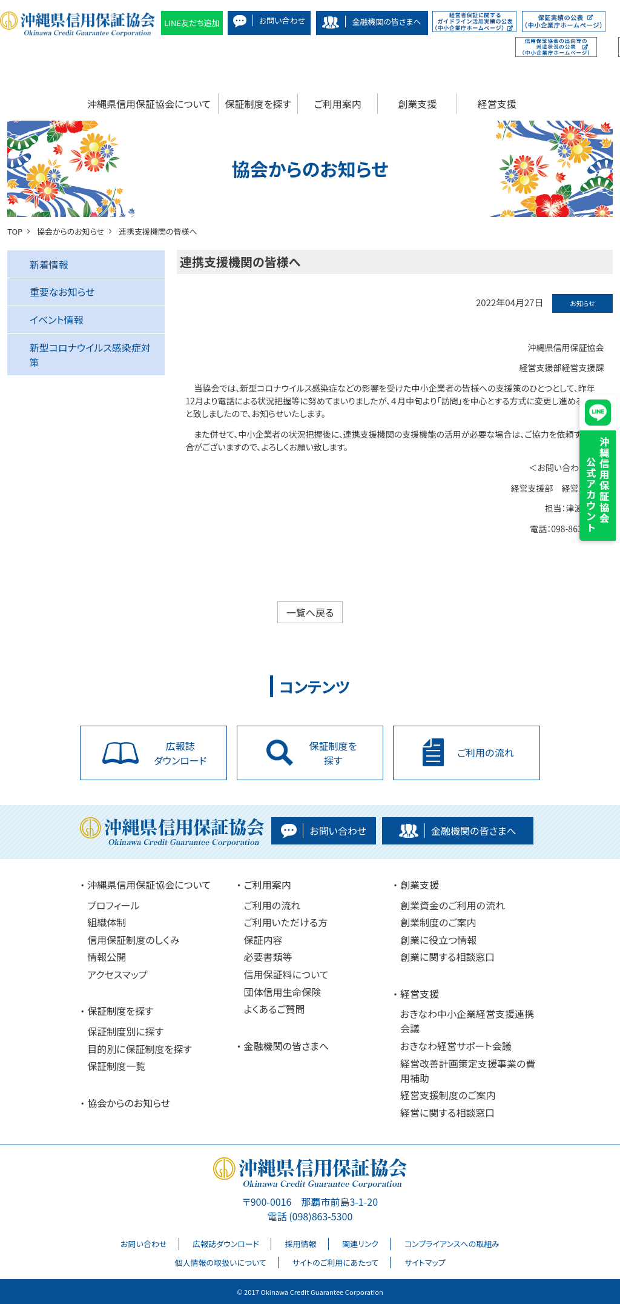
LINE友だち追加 (192, 22)
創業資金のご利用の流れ (452, 905)
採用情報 (301, 1243)
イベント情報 (57, 319)
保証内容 (263, 939)
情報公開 (106, 956)
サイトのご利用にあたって (335, 1262)
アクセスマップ (117, 974)
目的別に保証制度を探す (139, 1049)
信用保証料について (286, 974)
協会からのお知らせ (128, 1102)
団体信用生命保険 (283, 992)
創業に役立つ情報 (438, 939)
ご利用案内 (337, 103)
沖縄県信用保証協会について (149, 103)
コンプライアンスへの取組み (452, 1243)
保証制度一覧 (116, 1065)
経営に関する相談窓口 (447, 1112)
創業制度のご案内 (438, 922)
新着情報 (49, 264)
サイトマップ (425, 1262)
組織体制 (106, 922)
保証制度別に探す (125, 1031)
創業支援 (417, 103)
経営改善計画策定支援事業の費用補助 (467, 1070)
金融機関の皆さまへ (286, 1045)
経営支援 (497, 103)
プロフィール (113, 905)
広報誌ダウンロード (226, 1243)
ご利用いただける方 (286, 922)
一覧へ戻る (310, 612)
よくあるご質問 (274, 1008)
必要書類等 (268, 956)
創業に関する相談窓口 (447, 956)
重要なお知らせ (62, 291)
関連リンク (360, 1243)
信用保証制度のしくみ (133, 939)
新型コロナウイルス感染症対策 (90, 354)
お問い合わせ (143, 1243)
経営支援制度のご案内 (448, 1095)
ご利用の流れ (272, 905)
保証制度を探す (258, 103)
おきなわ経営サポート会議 (456, 1045)
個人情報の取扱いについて (220, 1262)
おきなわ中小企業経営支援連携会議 (467, 1020)
